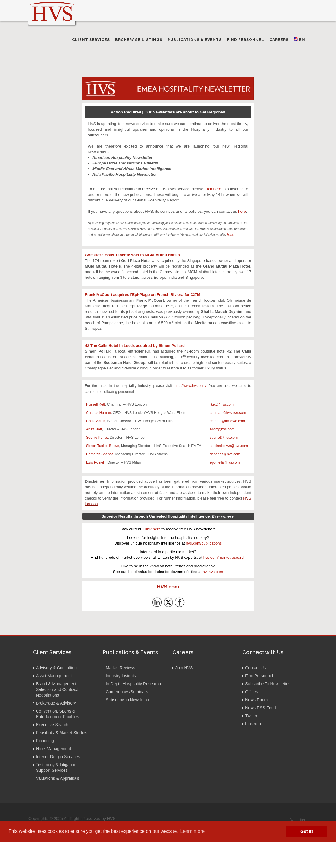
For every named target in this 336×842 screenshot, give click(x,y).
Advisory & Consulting (56, 667)
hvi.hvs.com (213, 571)
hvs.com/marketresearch (224, 557)
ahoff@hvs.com (222, 429)
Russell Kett (95, 404)
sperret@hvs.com (224, 438)
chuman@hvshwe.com (228, 413)
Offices (251, 691)
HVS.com (168, 587)
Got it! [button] (306, 831)
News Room (256, 699)
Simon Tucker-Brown (102, 446)
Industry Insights (121, 675)
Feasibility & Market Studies (61, 732)
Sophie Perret (97, 438)
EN (299, 39)
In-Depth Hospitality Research (133, 683)
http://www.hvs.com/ (190, 386)
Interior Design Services (58, 756)
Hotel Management (53, 748)
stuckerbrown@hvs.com (229, 446)
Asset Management (54, 675)
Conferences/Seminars (127, 691)
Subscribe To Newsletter (267, 683)
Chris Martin (95, 421)
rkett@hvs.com (222, 404)
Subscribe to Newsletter (128, 699)
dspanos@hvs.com (225, 454)
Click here (152, 529)
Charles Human (98, 413)
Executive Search (52, 724)
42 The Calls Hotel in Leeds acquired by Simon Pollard (135, 345)
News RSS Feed (260, 707)
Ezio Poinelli (95, 462)
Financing (45, 740)
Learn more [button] (192, 831)
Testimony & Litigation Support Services (56, 767)
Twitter (251, 715)
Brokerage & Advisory (56, 703)
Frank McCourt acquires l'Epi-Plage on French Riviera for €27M (142, 294)
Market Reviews (120, 667)
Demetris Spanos (99, 454)
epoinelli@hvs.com (225, 462)
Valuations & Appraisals (57, 778)
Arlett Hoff (94, 429)
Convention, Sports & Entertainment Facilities (57, 714)
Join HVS (184, 667)
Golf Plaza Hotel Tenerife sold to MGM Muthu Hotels (132, 255)
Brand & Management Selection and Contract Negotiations (57, 689)
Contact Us (255, 667)
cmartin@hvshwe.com (227, 421)
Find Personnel (259, 675)
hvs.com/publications (204, 543)
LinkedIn (253, 723)
